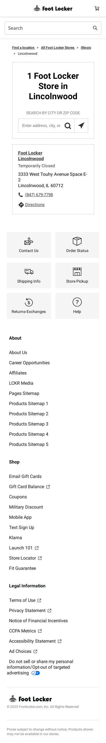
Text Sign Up (21, 527)
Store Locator (25, 558)
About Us (18, 352)
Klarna (15, 537)
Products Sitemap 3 (28, 424)
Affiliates (18, 373)
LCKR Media (21, 383)
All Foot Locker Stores (58, 48)
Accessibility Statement (35, 641)
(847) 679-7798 (39, 194)
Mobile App (20, 517)
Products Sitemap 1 (28, 403)
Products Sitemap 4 (28, 434)
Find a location (23, 48)
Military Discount (26, 507)
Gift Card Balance (29, 486)
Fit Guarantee (22, 568)
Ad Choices (23, 651)
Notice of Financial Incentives (38, 620)
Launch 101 (23, 548)
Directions (35, 204)
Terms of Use (25, 600)
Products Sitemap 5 (28, 444)
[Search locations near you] (81, 125)
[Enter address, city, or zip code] (53, 125)
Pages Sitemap (24, 393)
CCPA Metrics (25, 631)
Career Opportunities (29, 362)
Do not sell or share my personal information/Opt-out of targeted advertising (40, 667)
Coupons (18, 496)
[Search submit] (95, 28)
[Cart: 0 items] (97, 8)
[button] (67, 125)
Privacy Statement (30, 610)
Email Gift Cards (25, 476)
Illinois (86, 48)
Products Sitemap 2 (28, 413)
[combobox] (53, 28)
